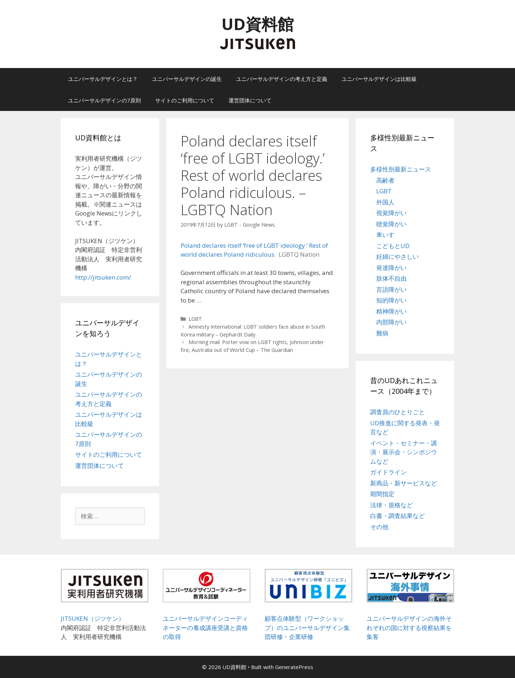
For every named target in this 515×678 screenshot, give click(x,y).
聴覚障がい (391, 224)
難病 (382, 333)
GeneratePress (294, 666)
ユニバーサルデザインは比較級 (379, 78)
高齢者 (385, 180)
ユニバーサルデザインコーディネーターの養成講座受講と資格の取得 (205, 627)
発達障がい (391, 267)
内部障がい (391, 322)
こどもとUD (392, 246)
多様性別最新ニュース (400, 169)
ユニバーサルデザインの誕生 (187, 78)
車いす (385, 235)
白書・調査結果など (397, 516)
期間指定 (382, 494)
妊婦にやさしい (397, 256)
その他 (379, 527)
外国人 (385, 202)
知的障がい (391, 300)
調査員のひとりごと (397, 412)
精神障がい (391, 311)
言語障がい (391, 289)
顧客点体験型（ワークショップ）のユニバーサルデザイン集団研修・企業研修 (307, 627)
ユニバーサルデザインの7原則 (104, 100)
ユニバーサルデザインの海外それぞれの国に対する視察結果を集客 (409, 627)
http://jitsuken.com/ (103, 277)
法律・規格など (391, 505)
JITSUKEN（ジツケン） (92, 618)
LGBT (195, 318)
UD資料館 (257, 24)
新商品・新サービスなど (403, 483)
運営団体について (250, 100)
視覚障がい (391, 213)
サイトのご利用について (184, 100)
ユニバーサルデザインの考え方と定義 (281, 78)
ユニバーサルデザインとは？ (103, 78)
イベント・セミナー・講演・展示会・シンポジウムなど (403, 452)
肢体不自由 (391, 278)
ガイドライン (388, 472)
